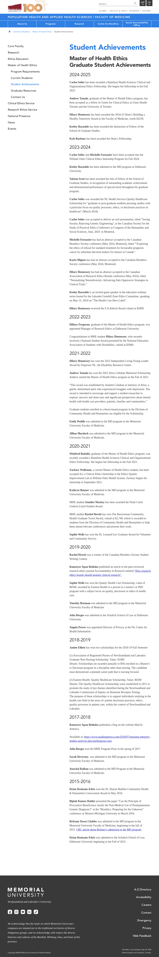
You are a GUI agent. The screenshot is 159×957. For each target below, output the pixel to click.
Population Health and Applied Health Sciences (50, 17)
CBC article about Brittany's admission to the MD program (108, 829)
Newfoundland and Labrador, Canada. (136, 953)
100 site (35, 6)
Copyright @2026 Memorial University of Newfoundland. (29, 953)
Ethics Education (18, 59)
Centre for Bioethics (108, 24)
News (11, 122)
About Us (22, 24)
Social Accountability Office (137, 24)
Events (12, 128)
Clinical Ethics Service (21, 103)
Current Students (22, 78)
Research (79, 24)
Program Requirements (25, 71)
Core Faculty (16, 46)
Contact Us (18, 97)
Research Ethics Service (22, 109)
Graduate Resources (23, 90)
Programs (51, 24)
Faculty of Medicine (112, 17)
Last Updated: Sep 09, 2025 (140, 950)
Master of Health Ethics (42, 32)
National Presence (19, 116)
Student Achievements (25, 84)
